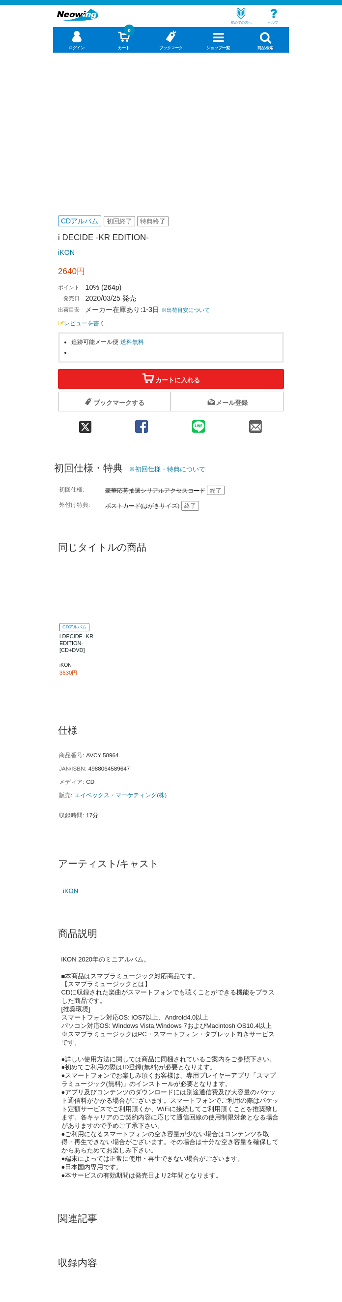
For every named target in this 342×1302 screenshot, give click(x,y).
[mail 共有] (255, 423)
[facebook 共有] (141, 423)
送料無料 (132, 342)
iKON (66, 252)
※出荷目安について (185, 310)
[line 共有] (198, 423)
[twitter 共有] (85, 423)
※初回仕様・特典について (167, 469)
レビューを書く (81, 323)
